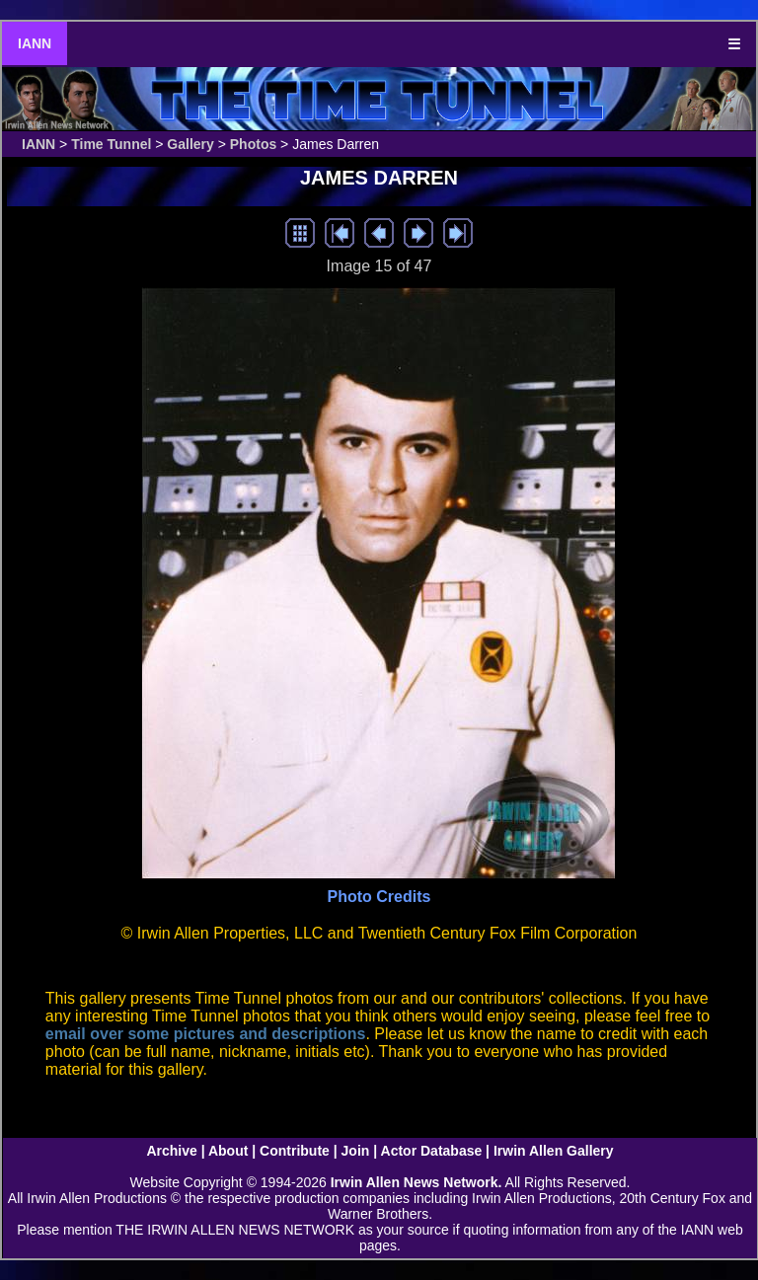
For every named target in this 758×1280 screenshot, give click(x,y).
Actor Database (432, 1151)
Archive (171, 1151)
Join (355, 1151)
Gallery (190, 144)
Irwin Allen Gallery (553, 1151)
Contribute (295, 1151)
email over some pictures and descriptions (205, 1033)
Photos (253, 144)
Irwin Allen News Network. (416, 1182)
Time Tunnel (111, 144)
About (228, 1151)
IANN (34, 43)
